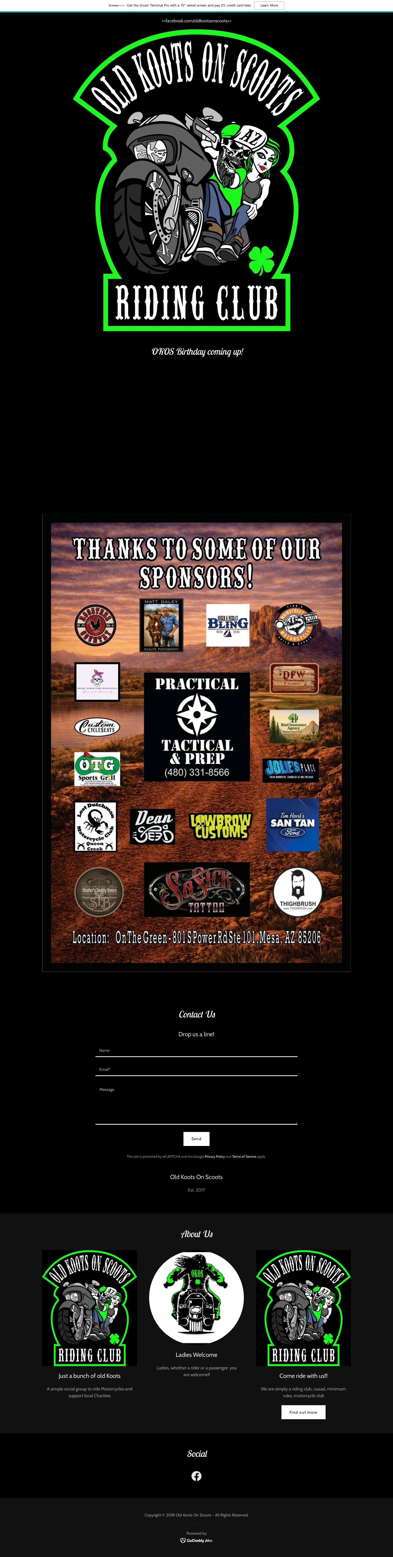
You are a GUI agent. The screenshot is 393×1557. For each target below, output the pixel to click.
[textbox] (196, 1050)
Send (196, 1138)
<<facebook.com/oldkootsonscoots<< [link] (196, 21)
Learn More (269, 5)
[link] (196, 1477)
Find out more (303, 1412)
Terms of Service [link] (244, 1156)
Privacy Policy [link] (215, 1156)
